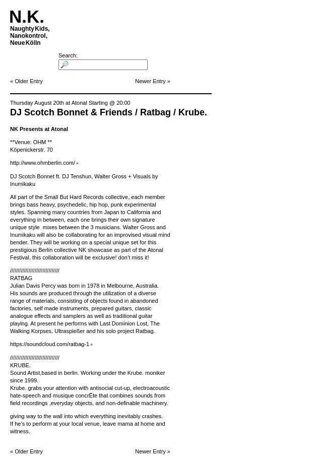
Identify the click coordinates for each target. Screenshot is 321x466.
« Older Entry (26, 81)
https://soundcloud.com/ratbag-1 (49, 344)
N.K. (26, 16)
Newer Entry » (152, 81)
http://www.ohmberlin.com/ (42, 163)
